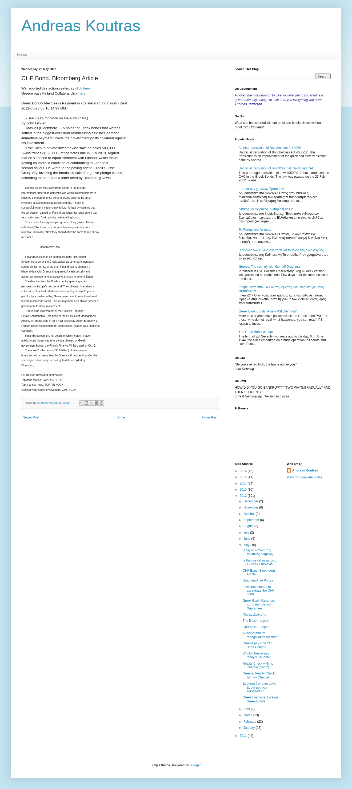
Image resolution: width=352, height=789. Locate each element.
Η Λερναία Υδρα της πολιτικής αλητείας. (258, 552)
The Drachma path (256, 621)
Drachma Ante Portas (258, 580)
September (251, 520)
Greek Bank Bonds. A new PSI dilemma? (268, 311)
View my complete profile (304, 477)
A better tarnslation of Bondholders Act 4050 (270, 148)
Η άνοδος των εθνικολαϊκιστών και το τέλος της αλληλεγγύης (281, 250)
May (246, 545)
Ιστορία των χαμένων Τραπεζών (261, 189)
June (247, 538)
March (248, 715)
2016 (244, 471)
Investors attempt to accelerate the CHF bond (258, 590)
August (248, 526)
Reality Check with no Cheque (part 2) (258, 665)
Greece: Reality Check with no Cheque (259, 675)
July (246, 532)
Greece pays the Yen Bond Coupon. (257, 645)
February (250, 721)
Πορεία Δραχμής (254, 614)
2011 (244, 736)
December (251, 501)
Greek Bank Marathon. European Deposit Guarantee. (259, 604)
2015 (244, 477)
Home (22, 54)
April (247, 709)
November (251, 507)
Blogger (195, 765)
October (249, 514)
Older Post (209, 417)
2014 (244, 483)
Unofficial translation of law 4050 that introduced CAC (276, 168)
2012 (244, 496)
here (81, 93)
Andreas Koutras (81, 26)
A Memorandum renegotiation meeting (260, 635)
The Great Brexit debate (256, 332)
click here (82, 88)
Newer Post (31, 417)
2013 (244, 489)
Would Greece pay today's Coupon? (257, 655)
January (249, 728)
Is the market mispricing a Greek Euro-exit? (260, 562)
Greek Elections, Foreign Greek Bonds (260, 699)
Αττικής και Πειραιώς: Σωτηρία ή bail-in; (266, 209)
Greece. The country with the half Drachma (269, 267)
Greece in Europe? (256, 627)
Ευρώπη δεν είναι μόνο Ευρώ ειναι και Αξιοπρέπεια (259, 687)
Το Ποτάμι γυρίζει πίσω (255, 229)
